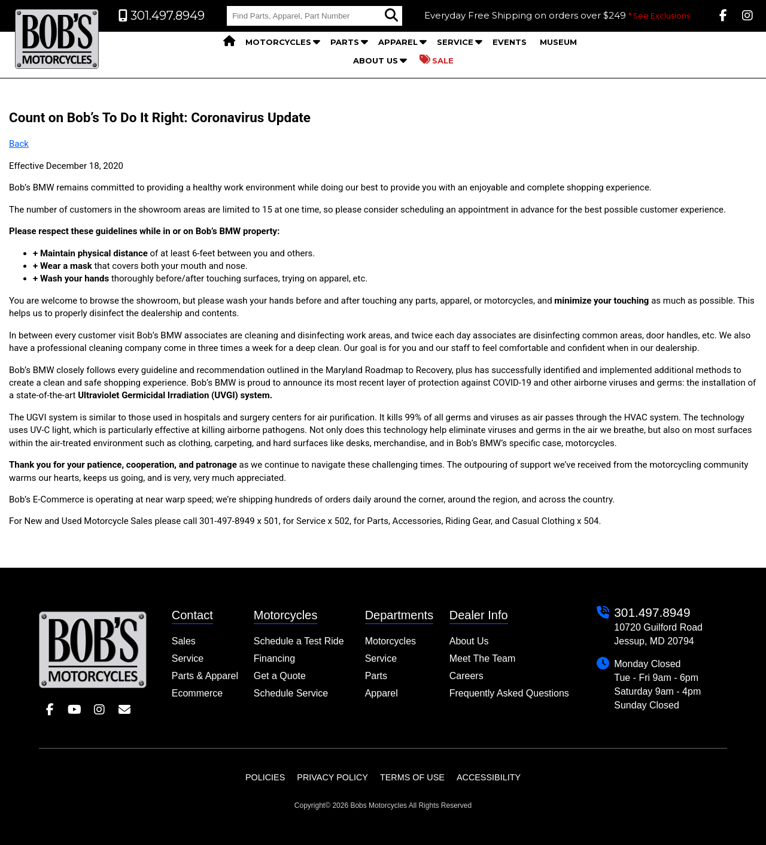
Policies (265, 777)
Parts (344, 42)
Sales (184, 641)
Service (455, 42)
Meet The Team (482, 658)
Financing (274, 658)
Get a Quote (280, 676)
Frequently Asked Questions (509, 693)
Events (510, 42)
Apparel (398, 42)
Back (19, 143)
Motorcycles (278, 42)
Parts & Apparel (205, 676)
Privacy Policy (332, 777)
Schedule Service (291, 693)
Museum (558, 42)
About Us (375, 60)
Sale (437, 59)
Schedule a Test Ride (299, 641)
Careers (466, 676)
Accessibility (489, 777)
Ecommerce (197, 693)
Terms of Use (412, 777)
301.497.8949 (652, 612)
